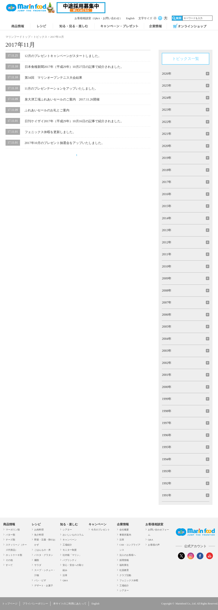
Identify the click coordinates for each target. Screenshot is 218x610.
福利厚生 (124, 565)
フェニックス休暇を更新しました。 (50, 132)
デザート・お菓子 (43, 585)
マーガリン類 (13, 529)
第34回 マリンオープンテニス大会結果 (53, 77)
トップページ (9, 603)
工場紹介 (67, 544)
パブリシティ (70, 560)
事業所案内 (125, 534)
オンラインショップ (189, 26)
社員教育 (124, 570)
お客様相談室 (98, 18)
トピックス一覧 (185, 59)
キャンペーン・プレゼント (119, 26)
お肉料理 (39, 529)
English (130, 18)
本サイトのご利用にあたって (69, 603)
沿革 (65, 575)
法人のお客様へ (127, 555)
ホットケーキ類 (14, 555)
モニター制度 (70, 550)
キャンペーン (70, 539)
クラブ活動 (125, 575)
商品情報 (18, 26)
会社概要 (124, 529)
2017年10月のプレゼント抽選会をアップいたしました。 (65, 143)
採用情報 (124, 560)
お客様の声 (154, 544)
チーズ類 (10, 539)
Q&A (65, 580)
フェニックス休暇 (128, 580)
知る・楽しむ (69, 524)
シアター (67, 529)
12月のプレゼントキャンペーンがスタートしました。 (63, 56)
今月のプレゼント (100, 529)
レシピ (41, 26)
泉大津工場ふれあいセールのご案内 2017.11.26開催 (62, 99)
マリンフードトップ (18, 36)
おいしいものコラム (73, 534)
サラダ (37, 565)
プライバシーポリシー (35, 603)
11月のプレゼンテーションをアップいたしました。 (61, 88)
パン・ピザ (40, 580)
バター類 (10, 534)
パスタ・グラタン (43, 555)
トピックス (40, 36)
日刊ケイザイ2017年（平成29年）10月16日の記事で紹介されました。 (74, 121)
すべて (9, 565)
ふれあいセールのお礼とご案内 (47, 110)
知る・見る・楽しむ (73, 26)
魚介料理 (39, 534)
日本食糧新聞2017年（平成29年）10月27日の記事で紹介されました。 (74, 66)
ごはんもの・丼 (42, 550)
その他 (9, 560)
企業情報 (155, 26)
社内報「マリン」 (72, 555)
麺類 (36, 560)
